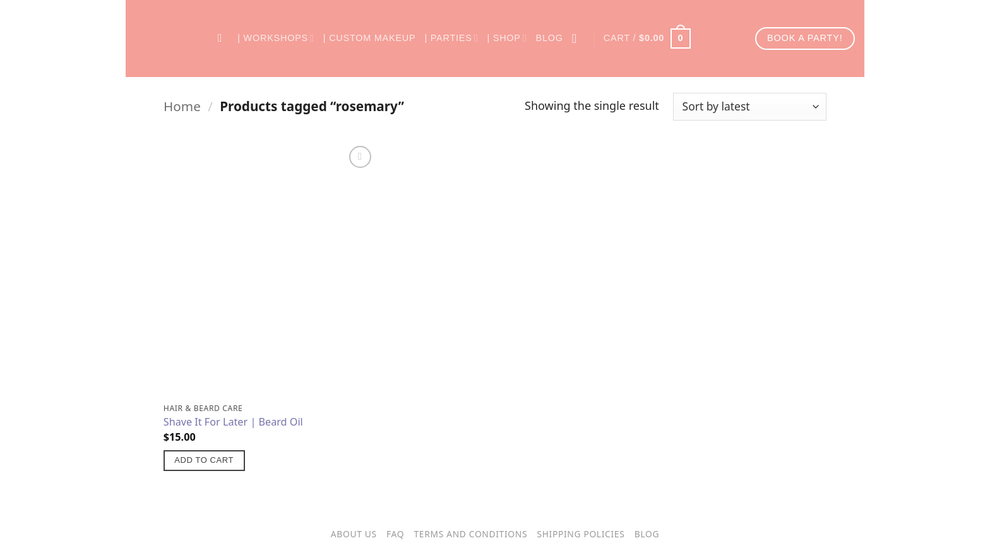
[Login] (578, 38)
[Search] (223, 39)
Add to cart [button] (204, 460)
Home (182, 106)
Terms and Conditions (471, 534)
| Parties (451, 38)
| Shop (507, 38)
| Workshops (275, 38)
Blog (549, 38)
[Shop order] (749, 107)
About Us (354, 534)
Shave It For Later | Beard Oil (233, 422)
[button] (647, 38)
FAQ (395, 534)
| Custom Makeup (369, 38)
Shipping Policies (580, 534)
